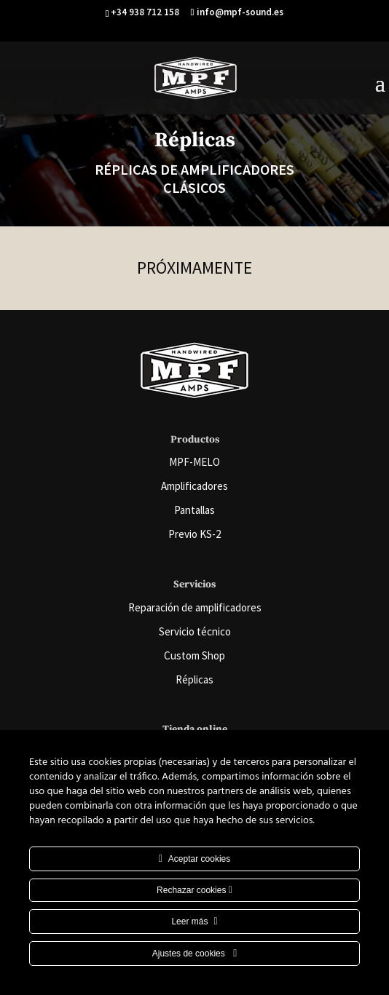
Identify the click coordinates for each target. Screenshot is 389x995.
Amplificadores (194, 486)
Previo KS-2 (194, 534)
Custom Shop (194, 655)
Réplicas (194, 679)
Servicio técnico (195, 631)
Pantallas (194, 510)
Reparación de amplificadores (195, 607)
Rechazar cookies (194, 890)
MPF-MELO (194, 462)
